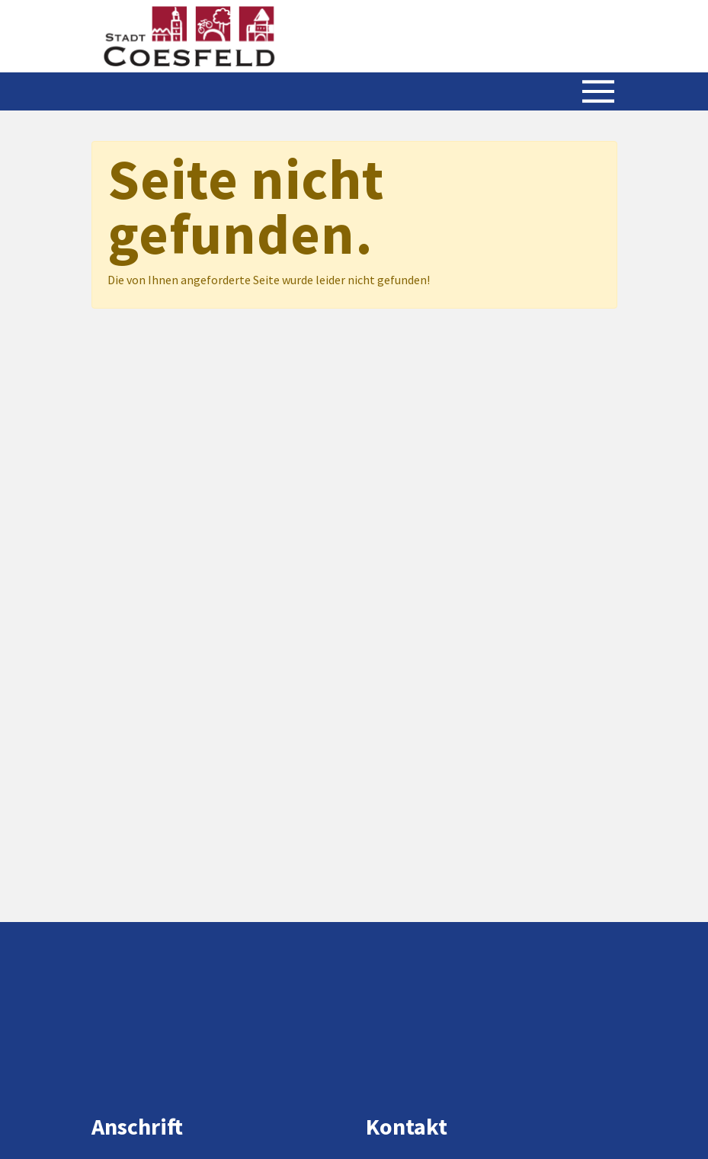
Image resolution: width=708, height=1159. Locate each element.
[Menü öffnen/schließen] (598, 91)
